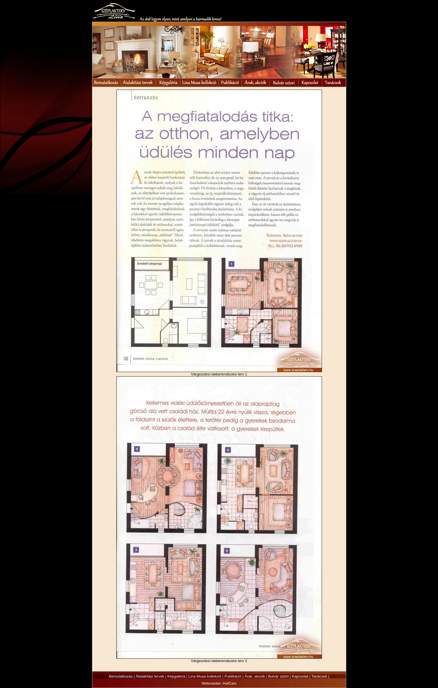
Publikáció (233, 676)
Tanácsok (319, 676)
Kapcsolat (300, 676)
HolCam (229, 683)
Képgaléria (176, 676)
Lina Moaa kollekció (204, 676)
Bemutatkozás (120, 676)
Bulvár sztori (278, 676)
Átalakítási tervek (150, 676)
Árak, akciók (254, 676)
